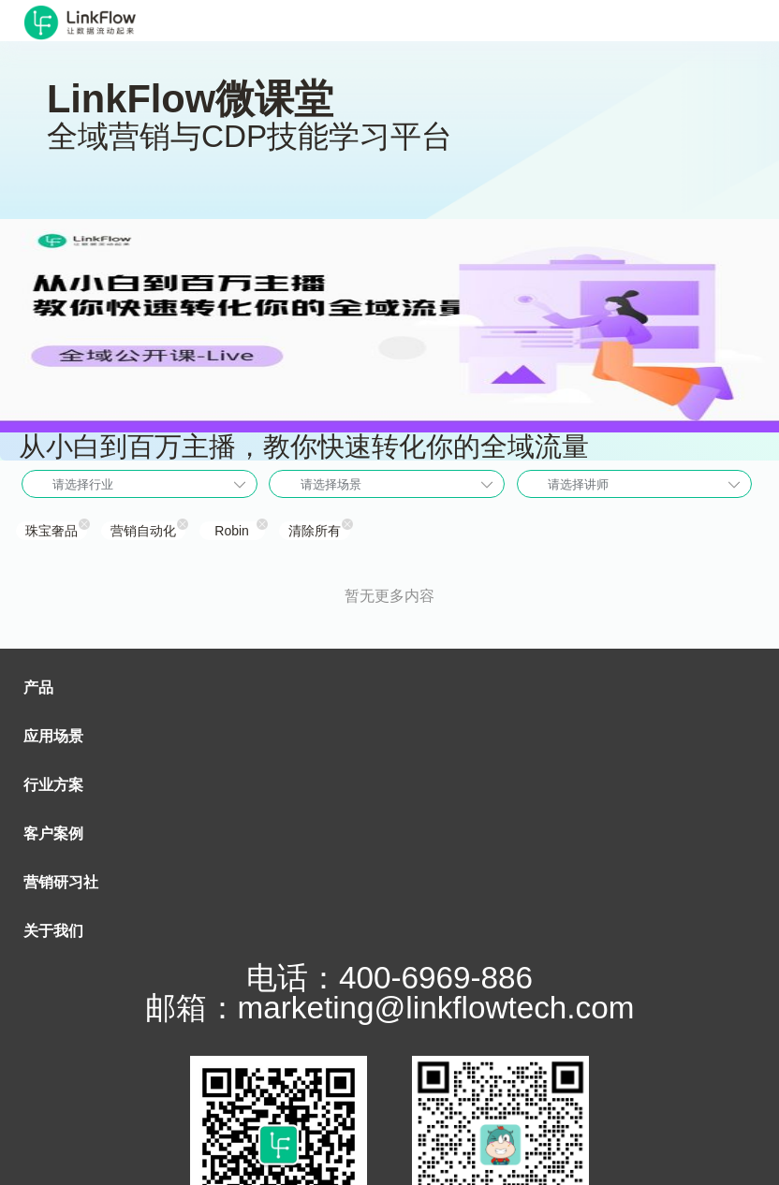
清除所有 (314, 530)
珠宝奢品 (51, 530)
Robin (231, 530)
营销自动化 (143, 530)
